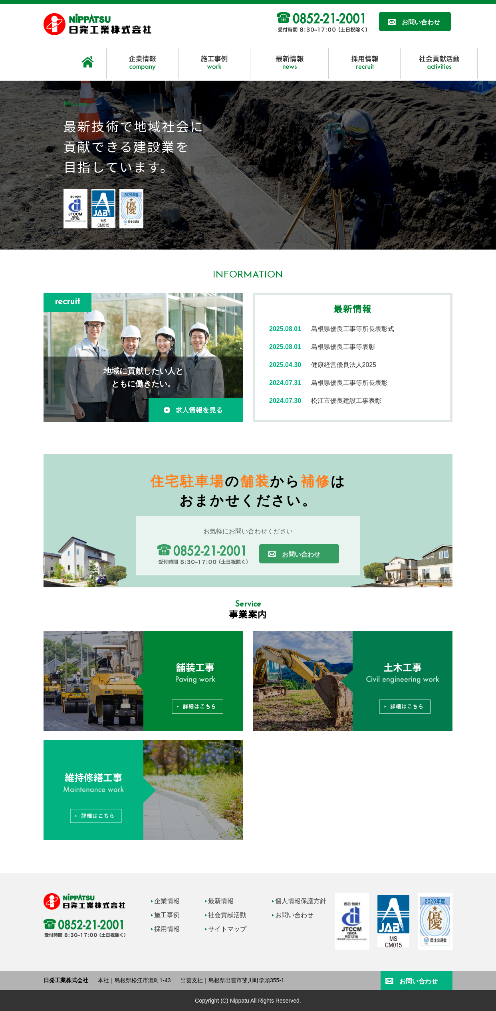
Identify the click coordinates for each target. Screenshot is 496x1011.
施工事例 (167, 915)
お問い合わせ (421, 22)
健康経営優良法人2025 (344, 364)
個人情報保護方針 (300, 901)
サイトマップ (227, 929)
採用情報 (167, 929)
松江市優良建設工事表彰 (346, 400)
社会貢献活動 (227, 915)
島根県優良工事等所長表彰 (349, 382)
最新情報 (352, 308)
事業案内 (248, 614)
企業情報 (167, 901)
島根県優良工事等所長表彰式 (352, 328)
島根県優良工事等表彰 (343, 346)
